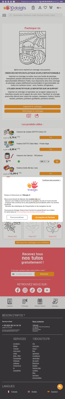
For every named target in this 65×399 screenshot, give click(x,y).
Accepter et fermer (45, 217)
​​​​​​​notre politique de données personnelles (31, 212)
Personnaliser (17, 217)
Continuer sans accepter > (51, 180)
